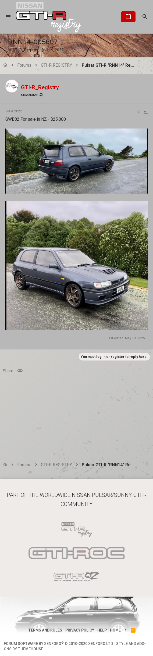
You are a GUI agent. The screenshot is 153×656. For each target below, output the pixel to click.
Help (102, 630)
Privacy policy (79, 630)
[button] (8, 17)
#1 (146, 112)
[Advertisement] (76, 418)
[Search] (145, 17)
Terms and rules (45, 630)
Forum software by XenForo (59, 643)
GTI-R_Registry (25, 50)
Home (115, 630)
